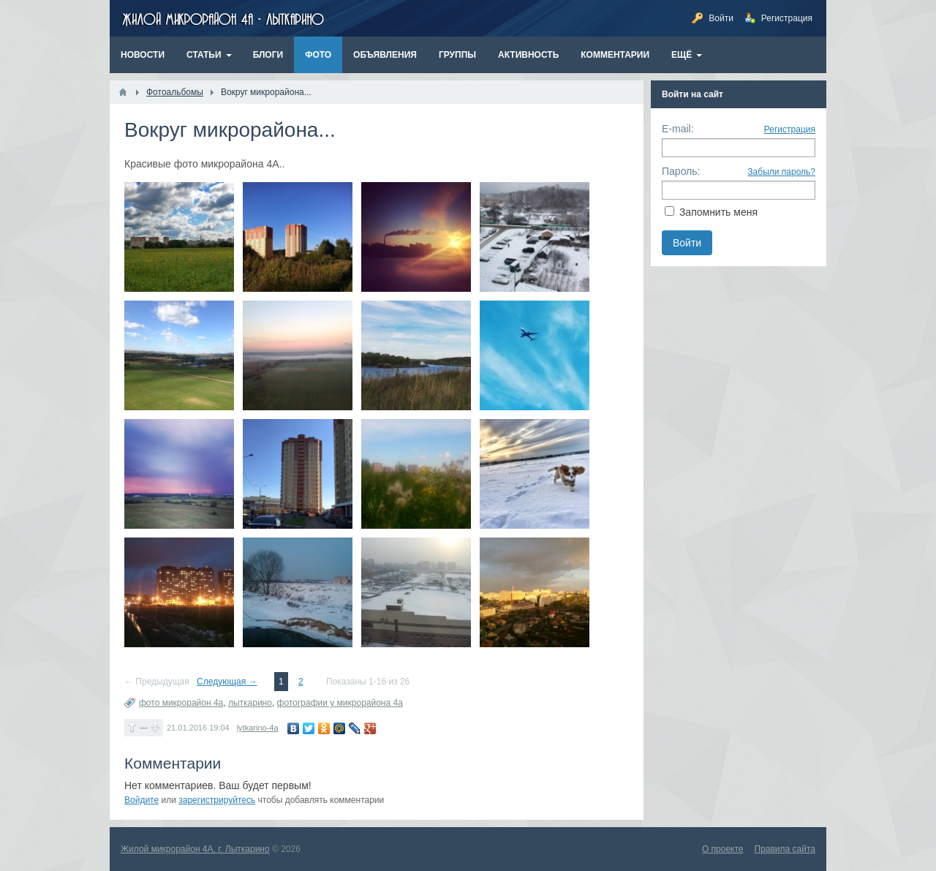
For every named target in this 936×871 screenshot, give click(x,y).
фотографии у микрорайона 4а (340, 703)
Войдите (141, 800)
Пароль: (681, 171)
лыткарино (250, 703)
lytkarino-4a (258, 727)
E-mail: (678, 129)
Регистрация (789, 129)
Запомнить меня (718, 212)
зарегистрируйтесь (216, 800)
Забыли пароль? (781, 172)
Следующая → (227, 681)
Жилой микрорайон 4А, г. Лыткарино (195, 849)
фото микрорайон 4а (181, 703)
